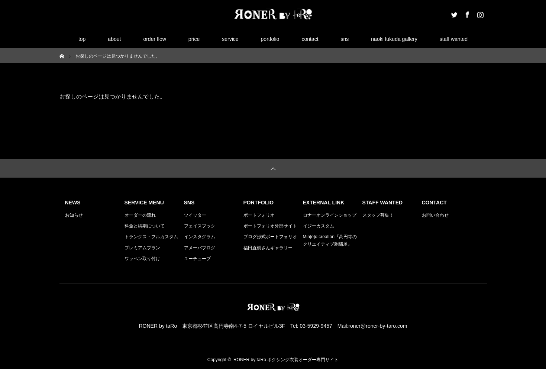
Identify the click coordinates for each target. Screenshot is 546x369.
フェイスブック (199, 226)
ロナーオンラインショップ (329, 215)
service (230, 39)
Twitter (453, 13)
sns (345, 39)
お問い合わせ (435, 215)
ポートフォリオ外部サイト (270, 226)
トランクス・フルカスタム (151, 236)
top (81, 39)
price (194, 39)
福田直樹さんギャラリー (268, 247)
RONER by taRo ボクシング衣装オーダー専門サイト (286, 359)
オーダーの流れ (140, 215)
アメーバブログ (199, 247)
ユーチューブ (197, 258)
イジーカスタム (318, 226)
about (114, 39)
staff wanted (454, 39)
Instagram (479, 13)
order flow (154, 39)
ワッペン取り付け (142, 258)
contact (309, 39)
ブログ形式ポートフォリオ (270, 236)
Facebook (466, 13)
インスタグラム (199, 236)
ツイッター (195, 215)
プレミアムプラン (142, 247)
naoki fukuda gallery (394, 39)
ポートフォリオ (259, 215)
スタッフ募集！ (378, 215)
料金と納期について (145, 226)
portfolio (270, 39)
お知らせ (74, 215)
